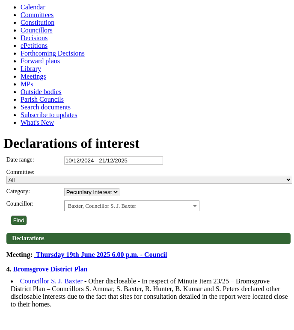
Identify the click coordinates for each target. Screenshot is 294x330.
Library (31, 68)
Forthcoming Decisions (53, 53)
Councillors (37, 30)
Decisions (34, 37)
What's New (37, 122)
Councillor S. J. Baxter (51, 281)
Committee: (20, 172)
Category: (18, 191)
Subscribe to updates (49, 114)
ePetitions (34, 45)
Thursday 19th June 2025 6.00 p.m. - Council (100, 254)
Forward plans (40, 61)
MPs (27, 84)
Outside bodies (41, 91)
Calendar (33, 7)
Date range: (20, 159)
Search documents (46, 107)
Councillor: (20, 203)
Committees (37, 14)
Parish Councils (42, 99)
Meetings (33, 76)
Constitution (37, 22)
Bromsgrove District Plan (50, 269)
